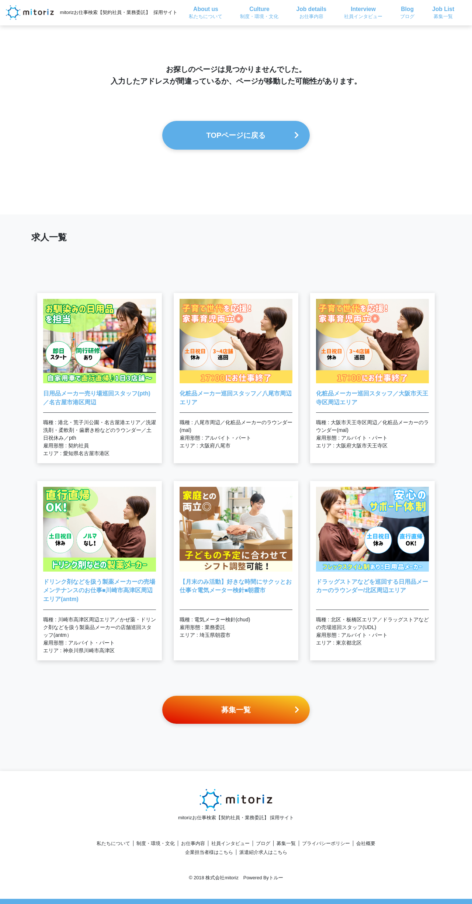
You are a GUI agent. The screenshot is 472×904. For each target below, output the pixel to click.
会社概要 (365, 843)
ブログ (263, 843)
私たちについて (113, 843)
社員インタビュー (230, 843)
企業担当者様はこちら (209, 852)
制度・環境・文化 (155, 843)
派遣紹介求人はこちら (263, 852)
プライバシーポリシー (326, 843)
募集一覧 (286, 843)
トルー (276, 877)
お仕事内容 (193, 843)
